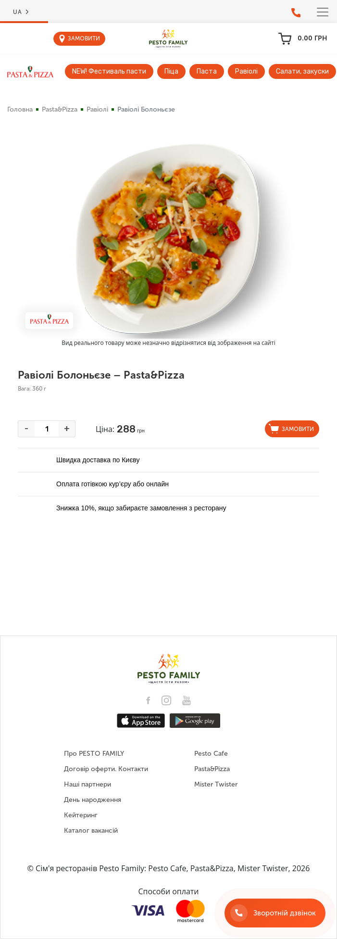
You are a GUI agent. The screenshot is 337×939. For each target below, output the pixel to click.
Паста (207, 71)
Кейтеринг (81, 815)
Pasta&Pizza (59, 109)
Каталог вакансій (91, 830)
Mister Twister (215, 784)
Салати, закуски (302, 71)
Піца (171, 71)
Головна (20, 109)
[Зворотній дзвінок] (275, 913)
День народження (92, 800)
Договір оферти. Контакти (106, 769)
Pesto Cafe (211, 753)
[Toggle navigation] (322, 12)
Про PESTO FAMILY (94, 753)
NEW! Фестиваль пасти (109, 71)
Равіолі (246, 71)
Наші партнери (87, 784)
